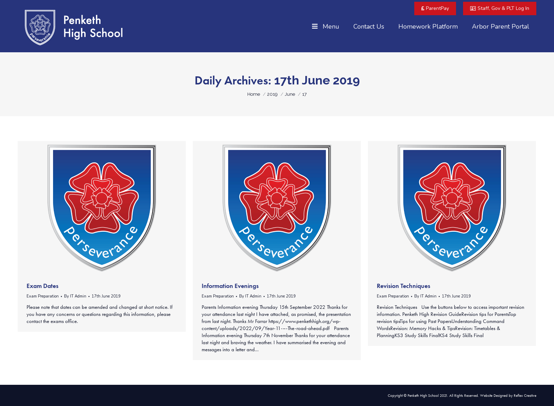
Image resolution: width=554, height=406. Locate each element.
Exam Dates (42, 285)
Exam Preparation (43, 296)
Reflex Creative (525, 395)
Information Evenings (230, 285)
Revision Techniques (403, 285)
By (75, 296)
